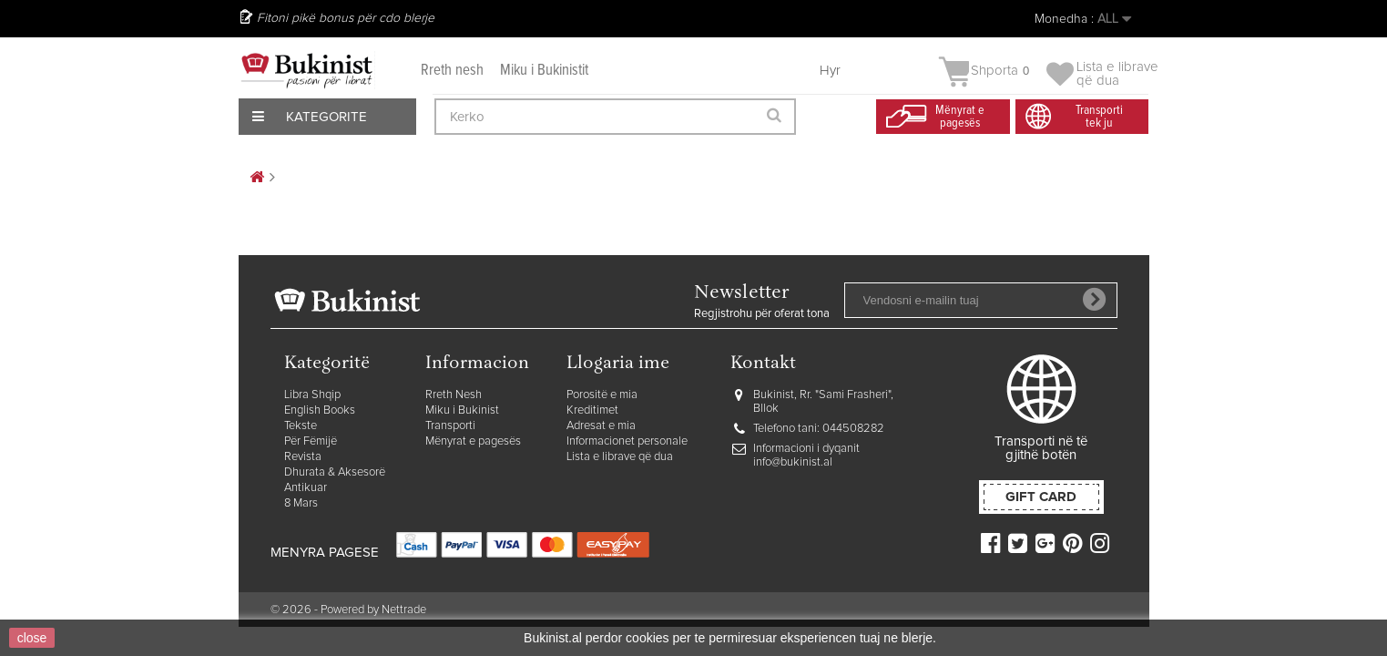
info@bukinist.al (792, 462)
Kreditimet (592, 410)
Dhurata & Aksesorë (334, 472)
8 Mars (301, 503)
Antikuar (305, 488)
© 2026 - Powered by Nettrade (348, 610)
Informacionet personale (627, 441)
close (32, 637)
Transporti (450, 426)
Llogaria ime (617, 364)
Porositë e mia (601, 395)
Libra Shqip (312, 395)
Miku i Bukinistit (544, 70)
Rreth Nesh (453, 395)
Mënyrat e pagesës (473, 441)
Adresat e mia (601, 426)
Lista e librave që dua (619, 457)
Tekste (300, 426)
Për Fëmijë (310, 441)
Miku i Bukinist (462, 410)
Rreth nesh (452, 70)
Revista (302, 457)
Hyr (830, 70)
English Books (319, 410)
